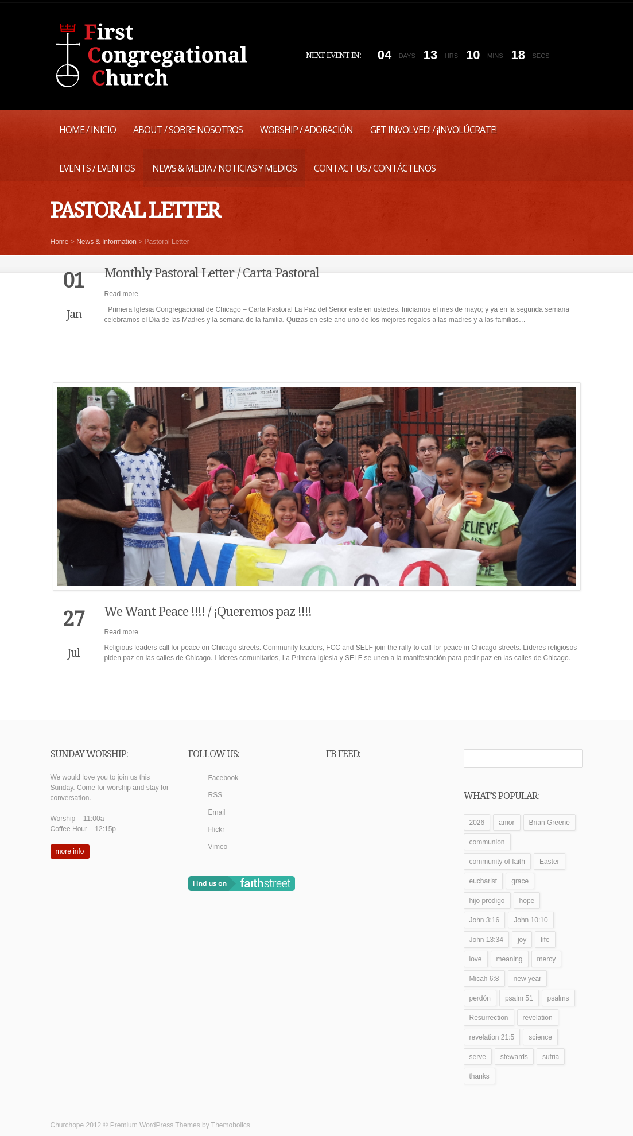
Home (60, 242)
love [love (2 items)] (475, 959)
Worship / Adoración (306, 129)
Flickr (216, 829)
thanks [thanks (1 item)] (479, 1076)
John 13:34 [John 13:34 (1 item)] (486, 940)
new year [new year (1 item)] (528, 979)
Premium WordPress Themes (155, 1125)
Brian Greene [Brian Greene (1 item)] (549, 823)
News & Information (106, 242)
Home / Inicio (87, 129)
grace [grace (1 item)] (520, 881)
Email (217, 812)
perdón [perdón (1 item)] (480, 998)
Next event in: (333, 55)
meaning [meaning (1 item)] (509, 959)
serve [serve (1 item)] (477, 1057)
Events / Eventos (97, 168)
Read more (121, 294)
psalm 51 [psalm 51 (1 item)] (519, 998)
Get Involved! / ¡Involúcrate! (433, 129)
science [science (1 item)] (540, 1037)
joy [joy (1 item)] (522, 940)
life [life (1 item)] (545, 940)
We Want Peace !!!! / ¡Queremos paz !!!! (208, 611)
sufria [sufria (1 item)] (550, 1057)
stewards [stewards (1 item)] (514, 1057)
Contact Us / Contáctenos (375, 168)
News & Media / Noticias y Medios (224, 168)
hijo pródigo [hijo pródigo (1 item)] (487, 901)
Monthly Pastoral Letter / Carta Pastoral (211, 273)
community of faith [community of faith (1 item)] (497, 862)
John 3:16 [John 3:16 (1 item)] (484, 920)
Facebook (223, 778)
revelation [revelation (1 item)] (538, 1018)
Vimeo (218, 847)
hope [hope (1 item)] (527, 901)
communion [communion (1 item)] (487, 842)
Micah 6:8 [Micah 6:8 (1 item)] (484, 979)
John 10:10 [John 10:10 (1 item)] (530, 920)
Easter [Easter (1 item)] (549, 862)
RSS (215, 795)
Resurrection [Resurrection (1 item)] (488, 1018)
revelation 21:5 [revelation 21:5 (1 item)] (492, 1037)
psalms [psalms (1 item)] (558, 998)
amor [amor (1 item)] (506, 823)
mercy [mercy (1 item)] (546, 959)
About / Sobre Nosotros (188, 129)
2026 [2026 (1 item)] (477, 823)
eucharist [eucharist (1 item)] (483, 881)
